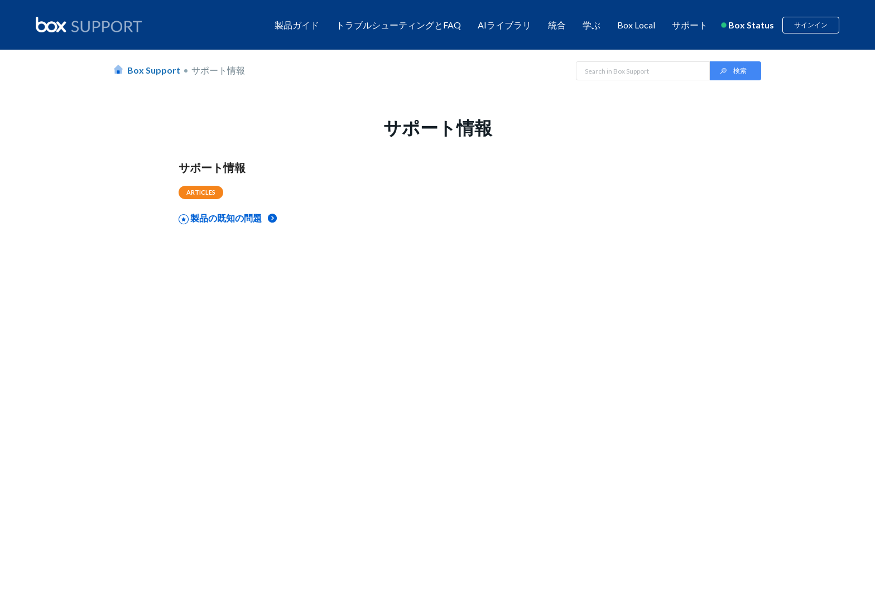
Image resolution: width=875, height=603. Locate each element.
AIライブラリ (504, 25)
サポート (690, 25)
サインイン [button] (811, 25)
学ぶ (591, 25)
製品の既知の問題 (226, 218)
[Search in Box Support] (643, 70)
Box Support (153, 70)
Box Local (636, 25)
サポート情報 (212, 167)
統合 (557, 25)
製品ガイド (297, 25)
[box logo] (89, 24)
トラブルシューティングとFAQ (398, 25)
